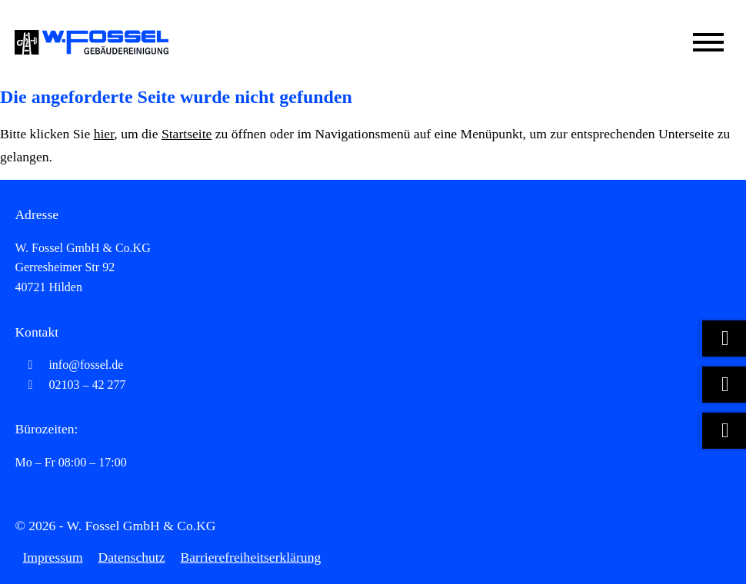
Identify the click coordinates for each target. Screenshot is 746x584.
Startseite (186, 133)
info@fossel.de (69, 364)
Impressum (52, 557)
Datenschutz (131, 557)
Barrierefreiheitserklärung (251, 557)
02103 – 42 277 (70, 384)
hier (104, 133)
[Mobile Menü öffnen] (708, 42)
